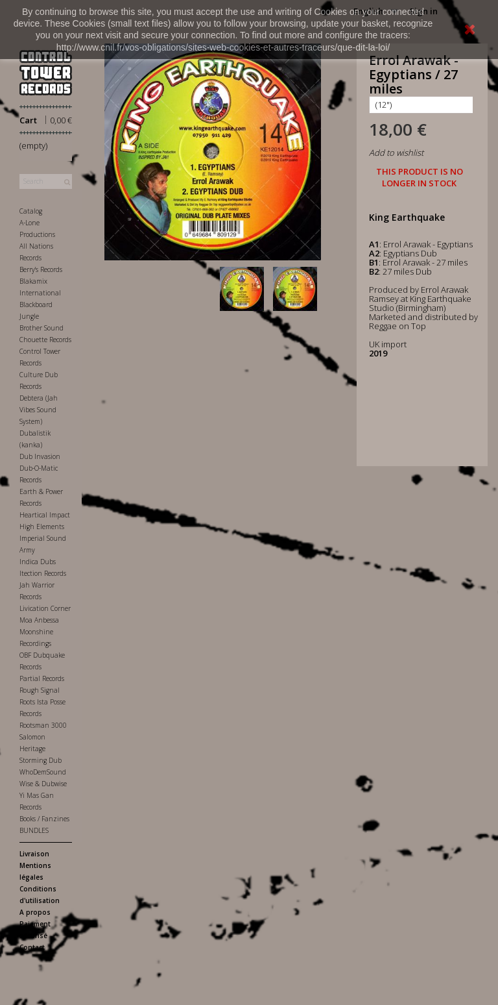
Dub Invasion (39, 456)
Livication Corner (45, 608)
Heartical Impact (44, 514)
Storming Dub (40, 760)
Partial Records (41, 678)
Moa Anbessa (39, 620)
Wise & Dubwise (43, 783)
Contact (32, 947)
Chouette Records (45, 339)
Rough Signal (39, 690)
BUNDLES (34, 830)
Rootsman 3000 (43, 725)
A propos (35, 912)
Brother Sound (41, 327)
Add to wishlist (396, 152)
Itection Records (42, 573)
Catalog (30, 211)
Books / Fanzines (44, 818)
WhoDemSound (42, 771)
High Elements (41, 526)
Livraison (34, 853)
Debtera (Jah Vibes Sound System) (38, 409)
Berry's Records (40, 269)
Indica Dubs (37, 561)
